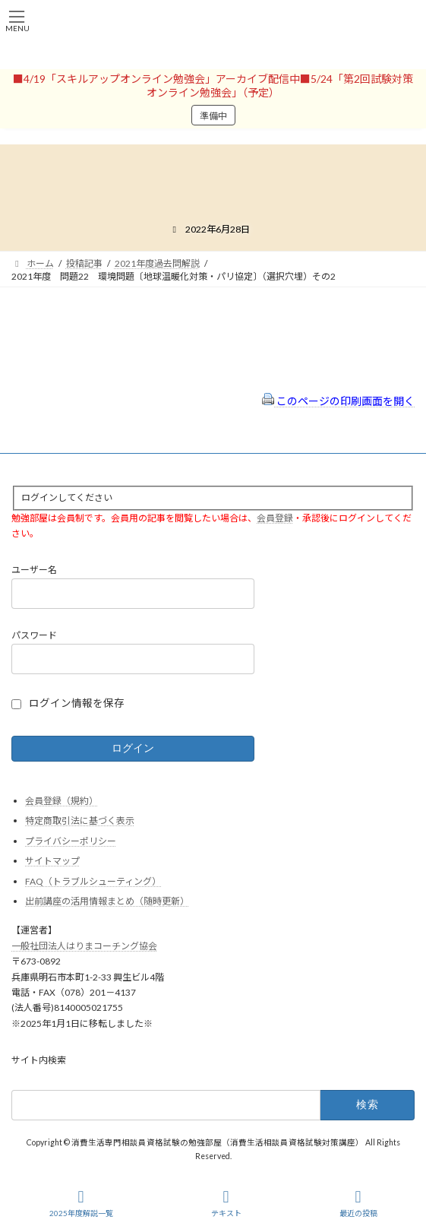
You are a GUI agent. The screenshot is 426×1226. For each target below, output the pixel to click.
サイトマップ (52, 860)
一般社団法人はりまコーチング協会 (84, 945)
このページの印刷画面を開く (338, 400)
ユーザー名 (34, 569)
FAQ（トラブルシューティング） (93, 881)
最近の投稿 (358, 1203)
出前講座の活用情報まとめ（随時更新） (107, 901)
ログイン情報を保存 (77, 703)
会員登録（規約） (61, 800)
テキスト (226, 1203)
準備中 (213, 116)
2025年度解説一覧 (81, 1203)
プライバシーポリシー (70, 840)
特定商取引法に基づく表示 (79, 820)
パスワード (34, 635)
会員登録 (275, 517)
